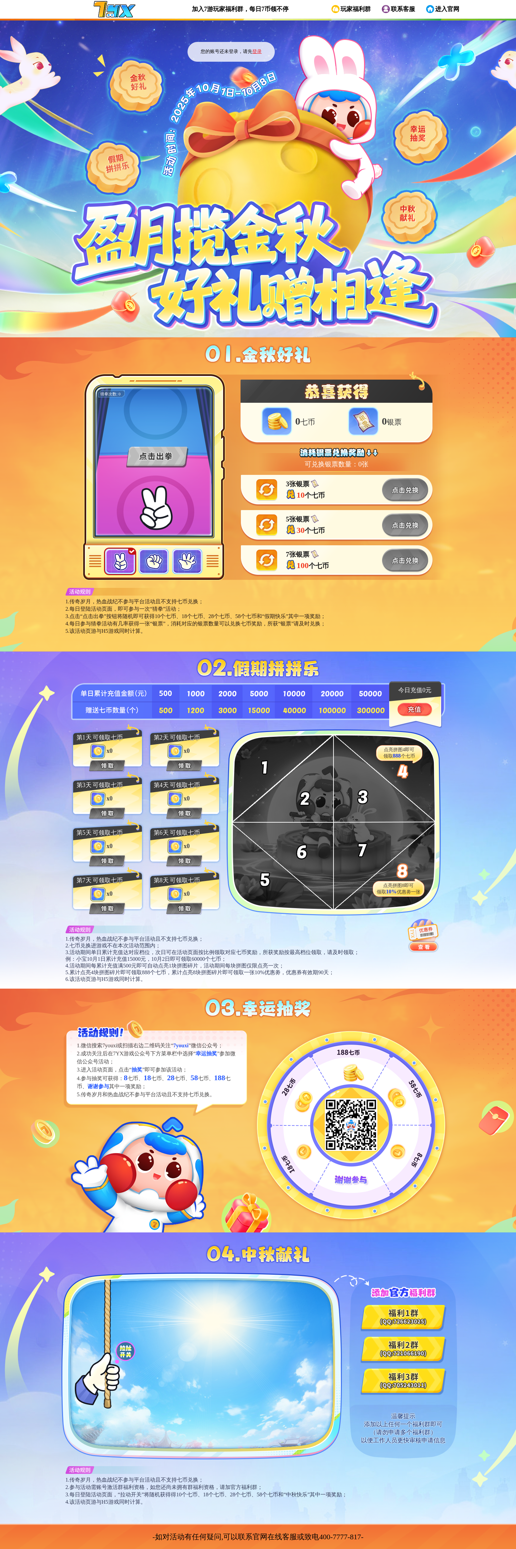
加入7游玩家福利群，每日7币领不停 (240, 9)
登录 (257, 51)
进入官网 (447, 9)
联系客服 (403, 9)
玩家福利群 (356, 9)
